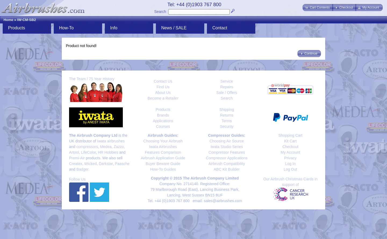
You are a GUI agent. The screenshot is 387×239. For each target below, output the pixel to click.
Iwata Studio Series (226, 147)
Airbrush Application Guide (163, 158)
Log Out (290, 169)
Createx (75, 163)
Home (8, 20)
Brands (163, 115)
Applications (163, 121)
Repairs (226, 87)
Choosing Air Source (227, 141)
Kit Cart (290, 141)
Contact (219, 28)
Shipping (226, 109)
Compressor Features (227, 152)
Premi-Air (77, 158)
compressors (87, 147)
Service (226, 81)
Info (113, 28)
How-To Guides (163, 169)
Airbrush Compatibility (226, 163)
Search (160, 11)
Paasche (122, 163)
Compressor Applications (227, 158)
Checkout (290, 147)
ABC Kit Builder (226, 169)
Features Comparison (163, 152)
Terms (226, 121)
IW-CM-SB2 (26, 20)
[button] (318, 7)
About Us (163, 92)
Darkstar (106, 163)
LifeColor (88, 152)
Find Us (162, 87)
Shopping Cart (290, 135)
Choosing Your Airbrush (162, 141)
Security (227, 126)
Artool (74, 152)
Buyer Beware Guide (163, 163)
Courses (163, 126)
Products (16, 28)
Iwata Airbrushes (163, 147)
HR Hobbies (108, 152)
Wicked (90, 163)
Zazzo (119, 147)
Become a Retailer (163, 98)
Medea (106, 147)
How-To (66, 28)
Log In (290, 163)
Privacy (290, 158)
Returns (226, 115)
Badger (82, 169)
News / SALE (174, 28)
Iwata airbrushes (111, 141)
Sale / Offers (226, 92)
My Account (290, 152)
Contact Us (163, 81)
